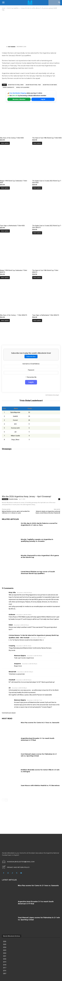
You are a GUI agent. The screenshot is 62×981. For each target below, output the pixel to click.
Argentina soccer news (50, 84)
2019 (4, 962)
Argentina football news (16, 84)
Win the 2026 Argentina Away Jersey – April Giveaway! (26, 496)
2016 (4, 970)
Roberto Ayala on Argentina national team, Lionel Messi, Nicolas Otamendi (48, 512)
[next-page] (6, 800)
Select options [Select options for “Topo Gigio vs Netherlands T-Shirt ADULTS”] (37, 320)
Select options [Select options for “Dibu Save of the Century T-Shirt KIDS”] (5, 143)
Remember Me (31, 377)
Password (31, 370)
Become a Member (19, 99)
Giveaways (5, 499)
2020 (4, 959)
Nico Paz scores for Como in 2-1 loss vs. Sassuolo (40, 722)
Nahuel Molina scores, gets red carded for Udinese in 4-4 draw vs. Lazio (16, 512)
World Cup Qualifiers (22, 87)
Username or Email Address (31, 364)
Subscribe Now (31, 356)
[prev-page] (3, 800)
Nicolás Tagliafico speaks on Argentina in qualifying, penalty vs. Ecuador (37, 540)
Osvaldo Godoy (13, 499)
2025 (4, 944)
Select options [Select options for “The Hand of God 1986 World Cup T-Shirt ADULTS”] (37, 277)
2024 (4, 947)
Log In (43, 99)
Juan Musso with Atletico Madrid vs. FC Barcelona (40, 785)
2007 (4, 973)
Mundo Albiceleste (8, 87)
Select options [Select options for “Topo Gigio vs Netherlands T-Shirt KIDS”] (5, 231)
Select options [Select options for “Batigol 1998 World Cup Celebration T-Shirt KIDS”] (5, 188)
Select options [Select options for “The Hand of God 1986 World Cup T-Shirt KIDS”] (37, 143)
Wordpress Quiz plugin (53, 395)
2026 (4, 941)
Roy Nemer (11, 46)
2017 (4, 967)
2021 (4, 956)
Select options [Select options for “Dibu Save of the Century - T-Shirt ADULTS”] (5, 320)
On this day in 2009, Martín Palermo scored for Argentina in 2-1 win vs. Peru (39, 524)
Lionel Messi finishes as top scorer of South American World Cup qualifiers (38, 572)
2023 (4, 950)
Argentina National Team (33, 84)
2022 (4, 953)
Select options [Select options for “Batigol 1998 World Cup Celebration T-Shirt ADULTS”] (5, 277)
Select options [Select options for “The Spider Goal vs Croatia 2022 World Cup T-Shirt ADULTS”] (37, 232)
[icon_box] (16, 867)
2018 (4, 965)
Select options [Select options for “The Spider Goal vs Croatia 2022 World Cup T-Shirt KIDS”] (37, 188)
